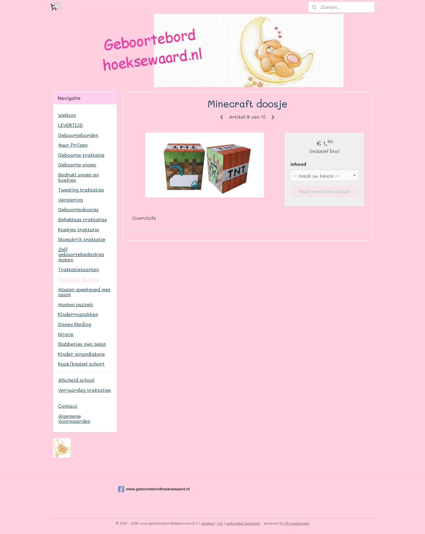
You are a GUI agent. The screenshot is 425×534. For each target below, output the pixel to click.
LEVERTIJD (70, 125)
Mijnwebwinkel (297, 523)
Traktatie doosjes (78, 279)
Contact (67, 406)
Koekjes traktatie (78, 229)
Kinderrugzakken (78, 314)
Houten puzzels (75, 304)
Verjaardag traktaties (84, 390)
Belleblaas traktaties (82, 219)
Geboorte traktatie (81, 155)
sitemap (207, 523)
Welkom (67, 115)
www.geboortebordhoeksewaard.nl (147, 489)
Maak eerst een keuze (324, 191)
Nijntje (65, 334)
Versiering (70, 199)
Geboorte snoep (77, 164)
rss (220, 523)
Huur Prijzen (73, 145)
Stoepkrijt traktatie (81, 239)
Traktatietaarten (78, 269)
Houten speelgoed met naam (84, 292)
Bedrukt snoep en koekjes (78, 177)
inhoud (298, 164)
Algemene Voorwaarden (74, 418)
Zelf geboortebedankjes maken (81, 254)
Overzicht (144, 218)
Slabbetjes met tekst (82, 344)
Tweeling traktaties (81, 189)
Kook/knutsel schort (81, 364)
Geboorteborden (78, 135)
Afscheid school (76, 380)
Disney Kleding (74, 324)
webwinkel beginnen (243, 523)
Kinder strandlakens (81, 354)
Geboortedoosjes (78, 209)
